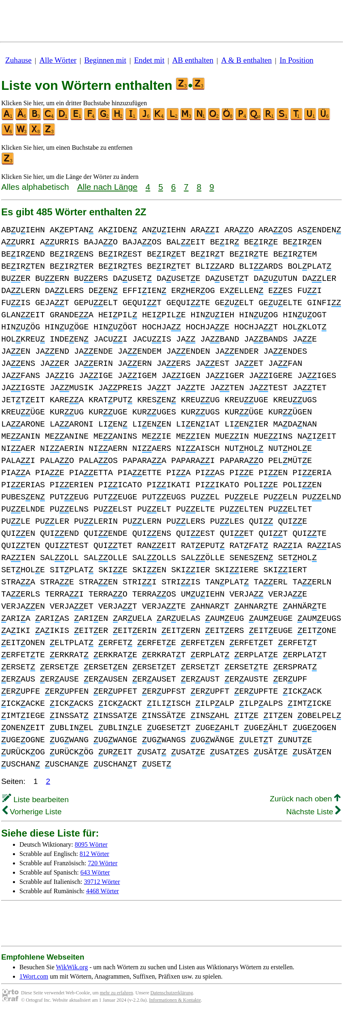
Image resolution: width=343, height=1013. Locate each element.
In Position (296, 60)
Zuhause (18, 60)
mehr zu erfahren (116, 993)
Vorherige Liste (31, 811)
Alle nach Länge (107, 186)
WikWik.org (72, 967)
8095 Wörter (91, 844)
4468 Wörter (102, 891)
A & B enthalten (246, 60)
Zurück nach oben (305, 798)
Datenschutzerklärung (171, 993)
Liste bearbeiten (35, 799)
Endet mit (149, 60)
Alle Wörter (57, 60)
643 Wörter (95, 872)
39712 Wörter (102, 881)
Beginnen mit (105, 60)
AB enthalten (193, 60)
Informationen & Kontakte (175, 1000)
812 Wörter (94, 853)
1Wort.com (33, 976)
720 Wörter (102, 863)
